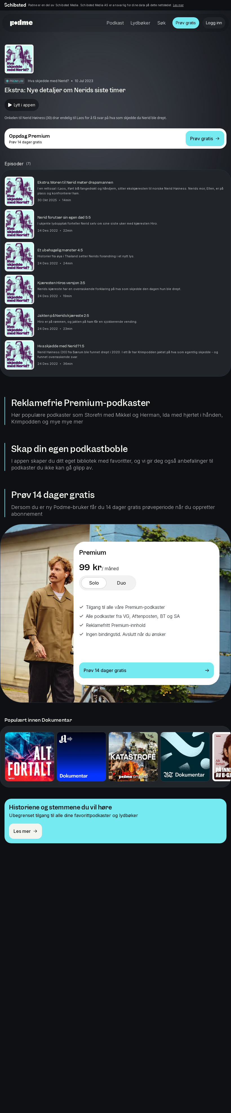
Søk (161, 23)
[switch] (93, 583)
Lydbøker (140, 23)
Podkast (115, 23)
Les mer (178, 5)
